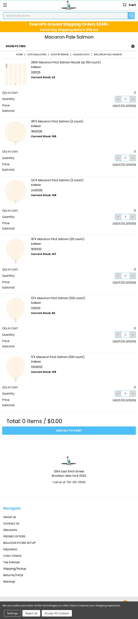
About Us (9, 517)
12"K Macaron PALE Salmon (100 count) (58, 298)
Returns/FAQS (13, 575)
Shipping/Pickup (14, 569)
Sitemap (9, 582)
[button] (133, 46)
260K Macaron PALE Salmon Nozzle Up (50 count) (66, 62)
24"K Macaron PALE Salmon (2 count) (57, 180)
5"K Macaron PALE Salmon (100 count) (58, 357)
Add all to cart (69, 430)
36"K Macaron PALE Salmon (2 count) (57, 121)
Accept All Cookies (57, 613)
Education (10, 549)
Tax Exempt (11, 562)
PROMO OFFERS (14, 536)
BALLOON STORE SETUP (19, 543)
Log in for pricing (124, 105)
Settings (12, 613)
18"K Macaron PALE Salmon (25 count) (57, 239)
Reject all (31, 613)
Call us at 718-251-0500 (69, 482)
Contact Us (11, 523)
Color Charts (12, 556)
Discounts (10, 530)
